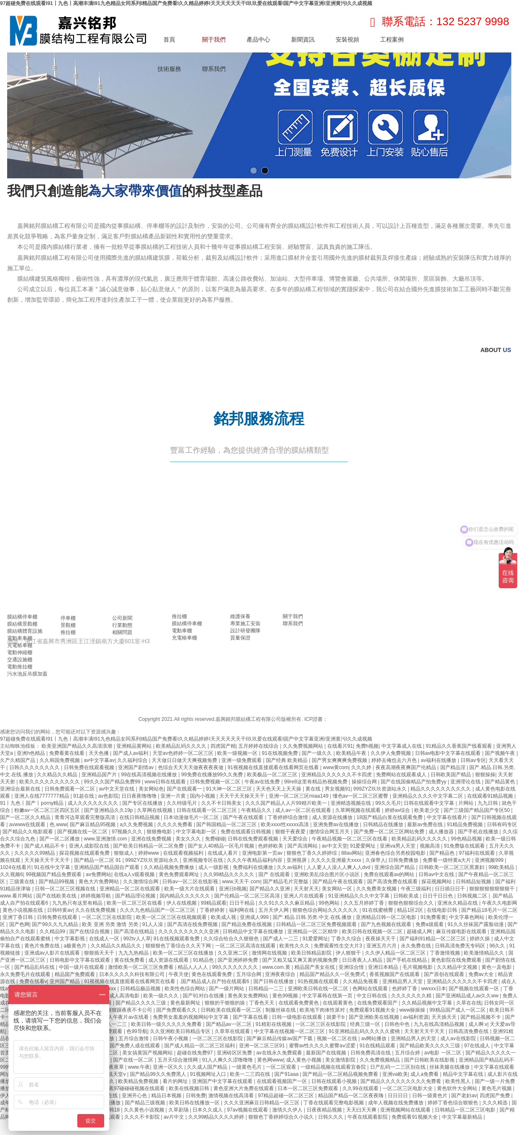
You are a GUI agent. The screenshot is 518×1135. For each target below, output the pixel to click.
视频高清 (430, 846)
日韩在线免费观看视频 (253, 839)
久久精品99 (53, 931)
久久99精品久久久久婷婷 (217, 1117)
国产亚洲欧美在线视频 (374, 1017)
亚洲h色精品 (31, 753)
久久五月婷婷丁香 (364, 903)
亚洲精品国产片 (100, 775)
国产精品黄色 (500, 782)
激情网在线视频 (270, 953)
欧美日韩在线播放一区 (195, 1103)
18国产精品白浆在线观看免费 (390, 817)
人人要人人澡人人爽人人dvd (339, 867)
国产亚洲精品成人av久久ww (468, 996)
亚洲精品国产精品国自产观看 (107, 867)
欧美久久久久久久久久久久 (50, 782)
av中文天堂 (334, 846)
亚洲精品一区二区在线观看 (130, 889)
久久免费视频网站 (303, 746)
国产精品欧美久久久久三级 (430, 1046)
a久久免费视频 (137, 824)
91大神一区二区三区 (229, 789)
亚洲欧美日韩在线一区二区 (319, 988)
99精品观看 (213, 903)
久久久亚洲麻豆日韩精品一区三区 (262, 1103)
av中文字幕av (99, 760)
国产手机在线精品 (407, 960)
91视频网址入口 (208, 1074)
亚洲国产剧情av (136, 767)
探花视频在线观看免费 (85, 853)
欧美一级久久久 (161, 996)
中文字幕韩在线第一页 (328, 996)
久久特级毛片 (182, 803)
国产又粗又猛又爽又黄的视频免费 (300, 960)
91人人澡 (153, 924)
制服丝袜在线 (281, 1010)
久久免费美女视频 (377, 889)
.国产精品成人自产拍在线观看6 (214, 981)
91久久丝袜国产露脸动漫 (476, 924)
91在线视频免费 (280, 753)
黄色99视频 (286, 996)
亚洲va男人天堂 (398, 846)
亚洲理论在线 (466, 782)
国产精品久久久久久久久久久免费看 (401, 1081)
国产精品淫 (453, 767)
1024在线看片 (16, 867)
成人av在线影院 (458, 1038)
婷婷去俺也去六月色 (394, 760)
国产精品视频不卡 (481, 1017)
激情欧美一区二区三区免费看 (141, 967)
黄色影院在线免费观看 (457, 960)
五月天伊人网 (274, 910)
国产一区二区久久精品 (26, 817)
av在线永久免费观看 (279, 1053)
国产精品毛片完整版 (286, 882)
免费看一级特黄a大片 (447, 860)
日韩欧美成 (406, 896)
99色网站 (330, 903)
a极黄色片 (76, 946)
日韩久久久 (331, 1117)
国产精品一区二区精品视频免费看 (340, 1074)
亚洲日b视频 (233, 889)
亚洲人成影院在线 (89, 846)
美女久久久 (189, 839)
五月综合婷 (408, 1053)
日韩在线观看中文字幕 (429, 803)
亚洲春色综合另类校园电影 (396, 853)
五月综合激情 (134, 1038)
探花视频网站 (437, 882)
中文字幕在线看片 (447, 817)
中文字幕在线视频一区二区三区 (290, 1031)
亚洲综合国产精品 (395, 867)
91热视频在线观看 (319, 981)
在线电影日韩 (442, 910)
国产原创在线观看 (444, 974)
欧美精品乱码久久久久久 (420, 839)
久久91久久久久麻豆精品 (287, 903)
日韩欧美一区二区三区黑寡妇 (452, 867)
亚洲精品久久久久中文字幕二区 (428, 796)
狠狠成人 (124, 853)
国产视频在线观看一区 (474, 988)
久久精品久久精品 (58, 775)
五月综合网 (249, 974)
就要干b (336, 1017)
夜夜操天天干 (381, 939)
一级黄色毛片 (247, 1067)
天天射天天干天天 (425, 1031)
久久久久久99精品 (35, 853)
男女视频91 (337, 789)
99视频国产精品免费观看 (54, 874)
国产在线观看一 (185, 789)
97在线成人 (478, 1046)
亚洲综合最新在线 (21, 789)
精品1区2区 (410, 910)
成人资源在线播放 (333, 817)
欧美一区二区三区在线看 (135, 903)
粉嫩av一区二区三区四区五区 (48, 810)
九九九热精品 (134, 953)
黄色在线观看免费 (212, 974)
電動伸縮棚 (19, 652)
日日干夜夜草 (109, 1067)
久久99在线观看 (361, 1088)
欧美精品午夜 (352, 753)
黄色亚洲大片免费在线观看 (244, 1088)
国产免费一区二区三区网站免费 (390, 832)
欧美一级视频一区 (238, 753)
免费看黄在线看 (67, 753)
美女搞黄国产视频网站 (148, 1053)
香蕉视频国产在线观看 (395, 974)
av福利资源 (416, 1017)
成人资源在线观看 (169, 960)
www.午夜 (139, 1067)
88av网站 (351, 853)
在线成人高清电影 (120, 996)
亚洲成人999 (255, 917)
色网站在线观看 (370, 988)
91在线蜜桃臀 (378, 910)
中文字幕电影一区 (197, 832)
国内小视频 (203, 796)
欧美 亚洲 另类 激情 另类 (110, 924)
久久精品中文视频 (458, 967)
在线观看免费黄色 (299, 1003)
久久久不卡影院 (142, 1117)
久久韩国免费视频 (60, 760)
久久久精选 (495, 1103)
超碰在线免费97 (195, 1053)
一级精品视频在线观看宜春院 (333, 1067)
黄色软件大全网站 (458, 1088)
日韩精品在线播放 (384, 824)
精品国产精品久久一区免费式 (333, 974)
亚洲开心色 (135, 1095)
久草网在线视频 (155, 810)
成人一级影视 (214, 867)
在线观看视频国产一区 (282, 1081)
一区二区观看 (281, 1067)
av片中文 (174, 1117)
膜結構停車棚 (22, 617)
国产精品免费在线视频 (247, 924)
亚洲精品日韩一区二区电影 (387, 917)
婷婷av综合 (398, 810)
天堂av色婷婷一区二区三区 (184, 753)
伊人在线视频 (182, 903)
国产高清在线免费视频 (193, 924)
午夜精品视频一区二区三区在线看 (350, 839)
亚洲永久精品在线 (458, 903)
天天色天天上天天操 (279, 789)
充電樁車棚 (19, 645)
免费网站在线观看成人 (402, 775)
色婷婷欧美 (271, 846)
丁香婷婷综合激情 (288, 817)
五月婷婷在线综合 (259, 746)
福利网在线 (242, 910)
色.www (58, 824)
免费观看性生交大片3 (338, 946)
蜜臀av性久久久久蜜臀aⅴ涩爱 (323, 1046)
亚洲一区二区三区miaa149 (299, 796)
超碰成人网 (420, 931)
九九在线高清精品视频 (439, 1024)
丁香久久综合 (347, 939)
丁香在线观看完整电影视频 (334, 1103)
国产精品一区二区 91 (98, 860)
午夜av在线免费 (263, 782)
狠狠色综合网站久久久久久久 (325, 910)
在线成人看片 (223, 853)
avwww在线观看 (28, 824)
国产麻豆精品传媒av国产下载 (280, 1038)
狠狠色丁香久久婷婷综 (312, 853)
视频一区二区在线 (337, 1038)
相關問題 (122, 632)
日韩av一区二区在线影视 (190, 882)
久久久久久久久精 (412, 996)
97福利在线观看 (477, 853)
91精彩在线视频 (274, 1024)
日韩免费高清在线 (371, 1053)
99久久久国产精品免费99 (113, 782)
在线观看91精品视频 (491, 796)
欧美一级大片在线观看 (190, 889)
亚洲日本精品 (384, 967)
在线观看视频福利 (184, 853)
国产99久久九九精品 (55, 924)
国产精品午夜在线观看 (338, 882)
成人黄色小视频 (304, 1060)
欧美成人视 (224, 917)
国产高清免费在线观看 (393, 882)
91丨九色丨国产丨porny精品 (32, 803)
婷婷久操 (480, 939)
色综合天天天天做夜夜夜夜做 (191, 767)
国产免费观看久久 (177, 1010)
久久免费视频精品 (380, 1060)
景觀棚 (68, 625)
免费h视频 (367, 746)
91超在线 (84, 796)
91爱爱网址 (363, 846)
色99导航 (136, 1031)
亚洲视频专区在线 (203, 860)
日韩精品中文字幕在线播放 (253, 931)
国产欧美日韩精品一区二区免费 (149, 846)
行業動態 (122, 625)
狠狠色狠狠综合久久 (411, 903)
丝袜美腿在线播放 (450, 1067)
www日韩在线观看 (166, 782)
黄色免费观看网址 (179, 874)
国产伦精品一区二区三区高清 (247, 896)
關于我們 (293, 616)
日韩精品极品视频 (141, 988)
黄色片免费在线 (42, 946)
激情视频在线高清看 (231, 1095)
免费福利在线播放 (253, 867)
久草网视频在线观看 (358, 810)
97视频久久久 (128, 832)
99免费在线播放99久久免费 (212, 775)
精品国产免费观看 (75, 974)
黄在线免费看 (130, 960)
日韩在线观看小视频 (334, 1081)
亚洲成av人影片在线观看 (53, 953)
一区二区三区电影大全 (408, 1088)
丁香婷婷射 (213, 910)
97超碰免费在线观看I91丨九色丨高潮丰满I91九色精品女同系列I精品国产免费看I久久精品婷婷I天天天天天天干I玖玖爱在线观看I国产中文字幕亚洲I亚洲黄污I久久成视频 (186, 3)
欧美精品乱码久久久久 (182, 746)
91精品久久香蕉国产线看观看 (460, 746)
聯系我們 (293, 623)
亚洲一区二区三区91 (263, 1046)
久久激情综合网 (141, 882)
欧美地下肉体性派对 (323, 1010)
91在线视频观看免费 (177, 939)
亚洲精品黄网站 (134, 746)
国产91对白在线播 (204, 996)
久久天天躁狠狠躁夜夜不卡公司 (117, 1010)
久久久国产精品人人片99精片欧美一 (286, 803)
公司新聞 (122, 618)
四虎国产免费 (495, 1095)
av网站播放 (374, 1038)
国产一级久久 (317, 753)
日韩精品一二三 (266, 988)
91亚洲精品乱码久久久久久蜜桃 (365, 1031)
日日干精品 (242, 903)
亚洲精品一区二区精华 (313, 931)
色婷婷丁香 (405, 988)
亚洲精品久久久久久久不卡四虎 (337, 775)
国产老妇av (464, 1095)
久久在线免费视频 (96, 910)
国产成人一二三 (281, 939)
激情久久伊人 (288, 1110)
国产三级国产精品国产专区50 (477, 810)
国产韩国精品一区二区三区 (227, 824)
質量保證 (240, 638)
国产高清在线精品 (134, 931)
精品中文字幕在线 (463, 1074)
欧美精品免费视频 (139, 1081)
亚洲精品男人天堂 (403, 981)
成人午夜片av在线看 (126, 1017)
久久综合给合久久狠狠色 (231, 939)
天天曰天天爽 (362, 1110)
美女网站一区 (337, 889)
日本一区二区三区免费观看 (308, 1088)
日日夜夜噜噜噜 (139, 796)
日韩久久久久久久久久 (35, 767)
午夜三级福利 (416, 889)
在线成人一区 (105, 939)
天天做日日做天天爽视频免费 (185, 760)
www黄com (336, 767)
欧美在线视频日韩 (189, 1088)
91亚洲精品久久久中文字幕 (359, 896)
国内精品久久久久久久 (185, 896)
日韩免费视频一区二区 (216, 782)
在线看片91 (340, 746)
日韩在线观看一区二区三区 (207, 810)
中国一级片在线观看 (82, 967)
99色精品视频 (467, 839)
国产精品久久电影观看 (28, 832)
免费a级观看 (430, 924)
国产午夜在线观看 (244, 817)
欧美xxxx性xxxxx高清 (285, 824)
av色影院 (108, 796)
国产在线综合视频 (90, 931)
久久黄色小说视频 (145, 1110)
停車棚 (68, 618)
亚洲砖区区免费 (235, 1053)
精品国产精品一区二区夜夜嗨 (351, 1095)
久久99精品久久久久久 (229, 874)
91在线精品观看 (378, 1046)
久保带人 (375, 860)
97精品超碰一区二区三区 (287, 1095)
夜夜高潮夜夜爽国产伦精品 (406, 767)
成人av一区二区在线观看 (303, 810)
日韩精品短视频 (474, 882)
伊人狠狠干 (349, 953)
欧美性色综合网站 (185, 988)
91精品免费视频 (465, 824)
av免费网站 (98, 874)
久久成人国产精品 (208, 1067)
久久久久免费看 (175, 824)
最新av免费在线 (425, 824)
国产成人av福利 (131, 753)
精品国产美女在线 (315, 967)
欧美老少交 (427, 810)
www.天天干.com (241, 882)
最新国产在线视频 (326, 1053)
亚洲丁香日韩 (18, 917)
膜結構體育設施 (24, 631)
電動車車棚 (19, 638)
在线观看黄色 (338, 1003)
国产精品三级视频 (145, 1103)
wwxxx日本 (433, 988)
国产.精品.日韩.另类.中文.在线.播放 (313, 917)
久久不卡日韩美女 (222, 803)
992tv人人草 (136, 939)
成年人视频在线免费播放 (396, 1103)
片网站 (466, 803)
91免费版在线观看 (465, 846)
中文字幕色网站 (467, 917)
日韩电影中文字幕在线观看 (80, 960)
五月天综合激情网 (178, 1060)
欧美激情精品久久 (484, 953)
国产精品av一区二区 (229, 1024)
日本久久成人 (208, 1110)
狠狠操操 (485, 775)
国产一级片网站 (227, 988)
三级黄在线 (22, 882)
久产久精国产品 (18, 760)
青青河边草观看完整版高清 (85, 817)
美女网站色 (151, 789)
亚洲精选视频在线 (351, 803)
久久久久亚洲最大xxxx (337, 860)
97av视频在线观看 (248, 1110)
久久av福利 (290, 867)
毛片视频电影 (418, 967)
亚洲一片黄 (173, 796)
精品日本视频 (167, 1095)
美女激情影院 (341, 1060)
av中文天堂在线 (117, 789)
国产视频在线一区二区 (83, 832)
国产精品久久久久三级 (141, 1003)
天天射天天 (306, 889)
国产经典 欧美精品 (287, 760)
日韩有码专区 (502, 824)
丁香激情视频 (445, 953)
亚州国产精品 (65, 981)
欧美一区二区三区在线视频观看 (172, 917)
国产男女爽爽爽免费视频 (340, 760)
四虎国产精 (223, 746)
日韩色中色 (397, 1024)
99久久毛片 (388, 803)
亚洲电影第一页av (263, 853)
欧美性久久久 (295, 946)
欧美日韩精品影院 (312, 953)
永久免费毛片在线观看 (26, 974)
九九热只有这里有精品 (78, 903)
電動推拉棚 (19, 667)
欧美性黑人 (458, 1081)
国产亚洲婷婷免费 (238, 960)
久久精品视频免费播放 (169, 867)
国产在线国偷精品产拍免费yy (414, 782)
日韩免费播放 (404, 860)
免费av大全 (481, 974)
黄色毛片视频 (497, 1088)
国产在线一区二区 (134, 1060)
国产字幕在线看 (251, 1017)
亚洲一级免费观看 (242, 760)
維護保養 (240, 616)
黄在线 (313, 789)
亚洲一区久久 (168, 1067)
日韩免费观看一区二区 (70, 789)
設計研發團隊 (245, 631)
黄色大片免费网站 (99, 882)
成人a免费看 (425, 1074)
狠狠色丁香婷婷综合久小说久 (281, 1117)
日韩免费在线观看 (58, 917)
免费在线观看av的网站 (390, 874)
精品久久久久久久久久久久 (441, 789)
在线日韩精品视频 (140, 817)
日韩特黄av (60, 910)
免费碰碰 (215, 839)
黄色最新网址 (186, 1003)
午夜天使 (178, 974)
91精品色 (204, 960)
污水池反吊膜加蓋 (27, 674)
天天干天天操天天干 (242, 796)
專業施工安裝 (245, 623)
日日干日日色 (438, 896)
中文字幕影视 (70, 939)
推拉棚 (68, 632)
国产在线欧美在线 (57, 896)
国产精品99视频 (57, 882)
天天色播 (99, 753)
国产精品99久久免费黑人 (158, 1074)
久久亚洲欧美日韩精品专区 (181, 1031)
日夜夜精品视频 (325, 1110)
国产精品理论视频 (136, 896)
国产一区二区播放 (60, 839)
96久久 (498, 946)
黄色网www (270, 1060)
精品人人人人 (193, 967)
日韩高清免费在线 (469, 1031)
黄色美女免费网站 (248, 996)
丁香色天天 (262, 1003)
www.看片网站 (17, 896)
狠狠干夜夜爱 (291, 832)
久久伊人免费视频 (391, 753)
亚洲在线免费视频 (152, 839)
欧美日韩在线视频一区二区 (373, 931)
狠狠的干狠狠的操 (225, 1003)
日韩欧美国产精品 (451, 775)
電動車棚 (182, 631)
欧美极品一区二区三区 (273, 775)
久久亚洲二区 (233, 953)
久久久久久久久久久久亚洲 (189, 931)
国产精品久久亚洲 (270, 889)
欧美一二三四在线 (250, 1074)
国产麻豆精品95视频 (93, 824)
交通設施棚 (19, 660)
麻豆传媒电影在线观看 (462, 931)
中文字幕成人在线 (402, 746)
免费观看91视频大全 (373, 1010)
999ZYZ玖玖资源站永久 (380, 789)
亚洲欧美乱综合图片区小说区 (327, 874)
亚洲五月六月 (382, 946)
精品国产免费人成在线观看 (130, 1046)
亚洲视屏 (297, 860)
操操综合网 (365, 782)
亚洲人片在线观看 (304, 896)
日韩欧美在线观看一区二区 (232, 1010)
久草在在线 (468, 1003)
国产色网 (19, 924)
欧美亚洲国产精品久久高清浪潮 (77, 746)
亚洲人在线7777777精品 (42, 796)
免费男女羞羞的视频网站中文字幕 (191, 1017)
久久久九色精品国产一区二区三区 (158, 910)
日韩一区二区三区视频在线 (66, 889)
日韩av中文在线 (436, 874)
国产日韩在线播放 (274, 981)
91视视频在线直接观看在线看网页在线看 (274, 767)
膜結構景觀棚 (22, 624)
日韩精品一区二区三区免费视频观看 (317, 924)
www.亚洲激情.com (106, 839)
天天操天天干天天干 (47, 860)
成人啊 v (477, 1024)
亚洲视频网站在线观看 (406, 1110)
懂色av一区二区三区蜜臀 (361, 796)
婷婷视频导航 (96, 896)
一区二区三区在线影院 (107, 917)
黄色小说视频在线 (23, 910)
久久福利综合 (133, 760)
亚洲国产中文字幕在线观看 (223, 1081)
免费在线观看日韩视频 (246, 832)
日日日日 (398, 1095)
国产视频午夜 (500, 753)
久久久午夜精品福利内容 (255, 860)
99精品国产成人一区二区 (458, 1010)
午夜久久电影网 (499, 903)
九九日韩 (488, 803)
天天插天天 (444, 1017)
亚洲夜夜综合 (281, 974)
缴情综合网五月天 (330, 832)
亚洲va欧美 (395, 1074)
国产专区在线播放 (143, 803)
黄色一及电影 (497, 967)
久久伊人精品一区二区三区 (396, 953)
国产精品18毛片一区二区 (489, 910)
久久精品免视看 (361, 981)
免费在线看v (33, 981)
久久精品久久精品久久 (116, 946)
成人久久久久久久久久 (93, 803)
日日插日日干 (450, 889)
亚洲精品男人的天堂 (414, 1038)
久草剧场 (179, 1110)
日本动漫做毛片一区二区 (191, 817)
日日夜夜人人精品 (363, 960)
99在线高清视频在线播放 (150, 775)
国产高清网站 (303, 846)
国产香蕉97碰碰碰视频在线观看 (130, 1088)
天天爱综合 (295, 839)
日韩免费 (196, 1095)
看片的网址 (176, 1081)
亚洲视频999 (490, 860)
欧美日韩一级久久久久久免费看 (167, 1024)
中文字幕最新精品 (463, 1117)
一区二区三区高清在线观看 (246, 946)
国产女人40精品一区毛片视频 (221, 846)
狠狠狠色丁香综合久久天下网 (178, 946)
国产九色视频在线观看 (387, 924)
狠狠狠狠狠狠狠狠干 (492, 889)
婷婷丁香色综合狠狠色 (453, 1103)
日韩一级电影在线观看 (297, 1017)
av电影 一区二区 (443, 1053)
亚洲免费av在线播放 (336, 824)
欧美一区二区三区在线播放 (184, 953)
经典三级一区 (365, 1024)
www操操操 (412, 1010)
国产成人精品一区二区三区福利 (200, 1046)
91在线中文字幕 (52, 867)
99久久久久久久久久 (236, 967)
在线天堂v (115, 1074)
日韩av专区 (473, 760)
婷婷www (149, 853)
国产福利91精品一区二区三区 (433, 939)
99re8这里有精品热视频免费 (316, 782)
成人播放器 (442, 832)
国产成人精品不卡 (45, 846)
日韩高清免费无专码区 (460, 946)
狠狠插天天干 (100, 953)
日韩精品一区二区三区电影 (466, 1110)
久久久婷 (362, 767)
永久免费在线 (416, 946)
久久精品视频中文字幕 (427, 1003)
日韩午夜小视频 (171, 1038)
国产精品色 (442, 853)
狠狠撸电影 (160, 832)
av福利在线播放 (439, 760)
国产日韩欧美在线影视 (430, 1060)
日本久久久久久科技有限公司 (132, 974)
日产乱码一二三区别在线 (398, 1067)
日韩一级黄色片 (430, 1095)
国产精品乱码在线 (35, 967)
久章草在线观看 (233, 1031)
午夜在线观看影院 (368, 1117)
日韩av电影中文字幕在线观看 (448, 753)
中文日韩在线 (372, 996)
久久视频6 (11, 874)
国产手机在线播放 (479, 832)
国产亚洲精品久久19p (109, 810)
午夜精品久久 (257, 810)
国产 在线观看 (275, 874)
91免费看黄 (433, 917)
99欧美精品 (502, 867)
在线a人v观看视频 (135, 874)
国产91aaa (287, 1074)
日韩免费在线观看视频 (90, 767)
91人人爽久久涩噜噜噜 (228, 1060)
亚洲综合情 (352, 967)
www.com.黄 (277, 967)
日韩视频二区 (473, 896)
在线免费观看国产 (378, 1003)
